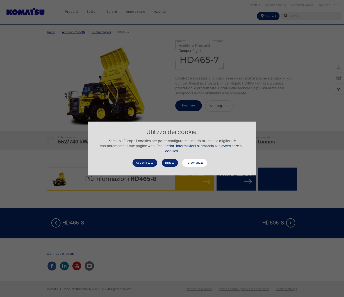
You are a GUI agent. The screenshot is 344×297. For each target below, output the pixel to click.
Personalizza (195, 162)
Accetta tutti (145, 162)
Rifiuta (169, 162)
